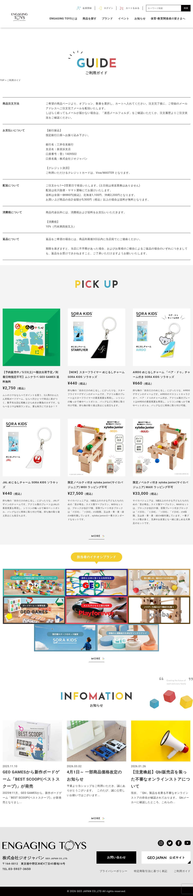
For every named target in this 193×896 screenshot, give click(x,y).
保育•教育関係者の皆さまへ (168, 18)
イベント (123, 18)
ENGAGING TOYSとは (63, 18)
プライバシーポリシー (113, 871)
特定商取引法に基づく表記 (150, 871)
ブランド (107, 18)
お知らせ (140, 18)
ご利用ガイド (182, 871)
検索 (186, 8)
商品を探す (89, 18)
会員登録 (87, 8)
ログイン (108, 8)
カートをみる (133, 8)
